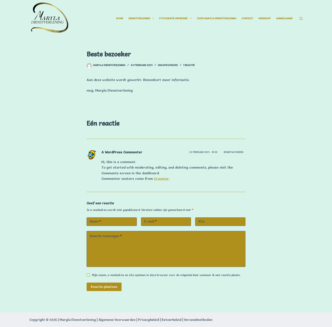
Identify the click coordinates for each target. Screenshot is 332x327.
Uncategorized (168, 65)
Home (119, 18)
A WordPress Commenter (121, 152)
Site (201, 221)
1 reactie (189, 65)
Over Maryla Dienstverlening (216, 18)
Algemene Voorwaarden (117, 320)
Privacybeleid (148, 320)
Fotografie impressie (176, 18)
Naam (95, 221)
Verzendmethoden (198, 320)
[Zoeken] (301, 18)
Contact (247, 18)
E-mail (150, 221)
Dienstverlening (142, 18)
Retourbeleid (171, 320)
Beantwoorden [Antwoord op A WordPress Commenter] (233, 152)
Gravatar (161, 178)
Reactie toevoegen (106, 236)
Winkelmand (284, 18)
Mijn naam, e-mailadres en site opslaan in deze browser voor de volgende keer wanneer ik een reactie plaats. (166, 275)
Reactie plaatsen (104, 287)
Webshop (264, 18)
